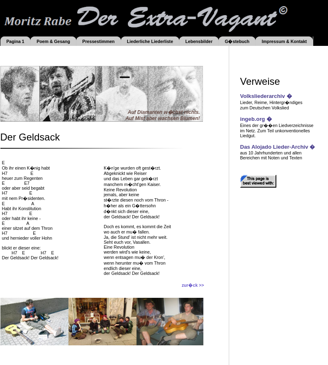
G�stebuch (237, 41)
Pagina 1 (15, 41)
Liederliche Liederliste (150, 41)
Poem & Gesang (53, 41)
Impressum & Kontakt (284, 41)
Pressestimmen (98, 41)
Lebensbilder (198, 41)
